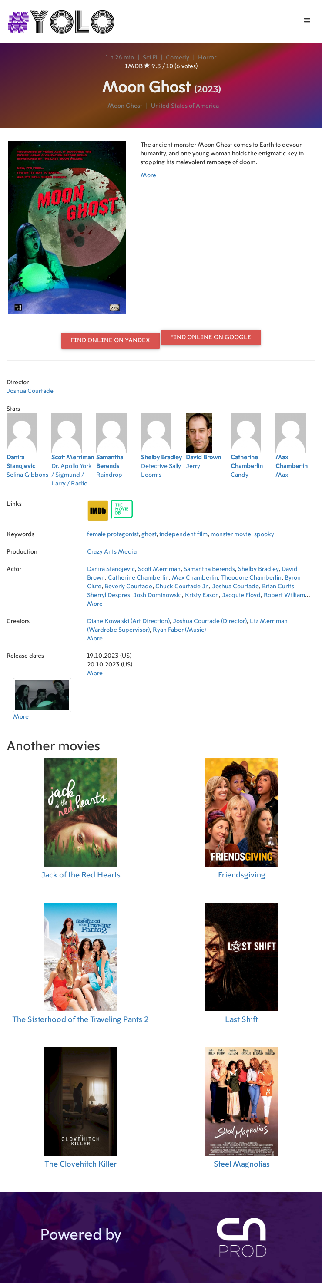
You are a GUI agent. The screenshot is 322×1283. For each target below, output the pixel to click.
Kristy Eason (202, 595)
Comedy (177, 58)
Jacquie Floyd (241, 595)
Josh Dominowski (157, 595)
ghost (148, 534)
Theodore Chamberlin (251, 578)
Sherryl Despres (108, 595)
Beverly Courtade (128, 587)
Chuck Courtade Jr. (182, 587)
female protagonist (112, 534)
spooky (264, 534)
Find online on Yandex (110, 340)
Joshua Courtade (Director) (210, 621)
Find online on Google (211, 337)
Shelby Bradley (258, 569)
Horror (207, 58)
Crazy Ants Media (112, 552)
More (148, 175)
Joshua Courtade (30, 391)
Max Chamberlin (195, 578)
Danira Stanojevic (111, 569)
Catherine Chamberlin (138, 578)
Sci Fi (150, 58)
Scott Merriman (159, 569)
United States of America (185, 106)
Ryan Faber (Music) (179, 630)
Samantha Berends (209, 569)
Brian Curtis (278, 587)
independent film (183, 534)
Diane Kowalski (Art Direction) (128, 621)
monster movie (231, 534)
